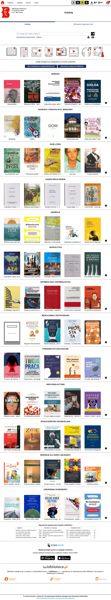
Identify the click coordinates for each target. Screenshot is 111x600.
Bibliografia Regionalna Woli (83, 24)
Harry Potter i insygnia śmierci (23, 534)
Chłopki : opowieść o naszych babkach (52, 530)
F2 (100, 2)
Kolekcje (38, 37)
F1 (95, 2)
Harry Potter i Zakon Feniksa (23, 535)
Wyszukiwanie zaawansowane (25, 37)
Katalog (27, 24)
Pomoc (28, 3)
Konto (36, 3)
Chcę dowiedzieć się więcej (46, 598)
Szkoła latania (46, 534)
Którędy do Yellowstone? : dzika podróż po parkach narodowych (85, 530)
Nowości (10, 3)
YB (82, 2)
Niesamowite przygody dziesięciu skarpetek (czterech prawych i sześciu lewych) (35, 537)
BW (78, 2)
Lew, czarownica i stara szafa (23, 532)
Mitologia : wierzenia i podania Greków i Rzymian (28, 530)
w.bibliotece (54, 571)
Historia (19, 3)
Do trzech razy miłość (75, 537)
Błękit (44, 537)
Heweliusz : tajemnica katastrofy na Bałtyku (80, 534)
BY (87, 2)
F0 (92, 2)
